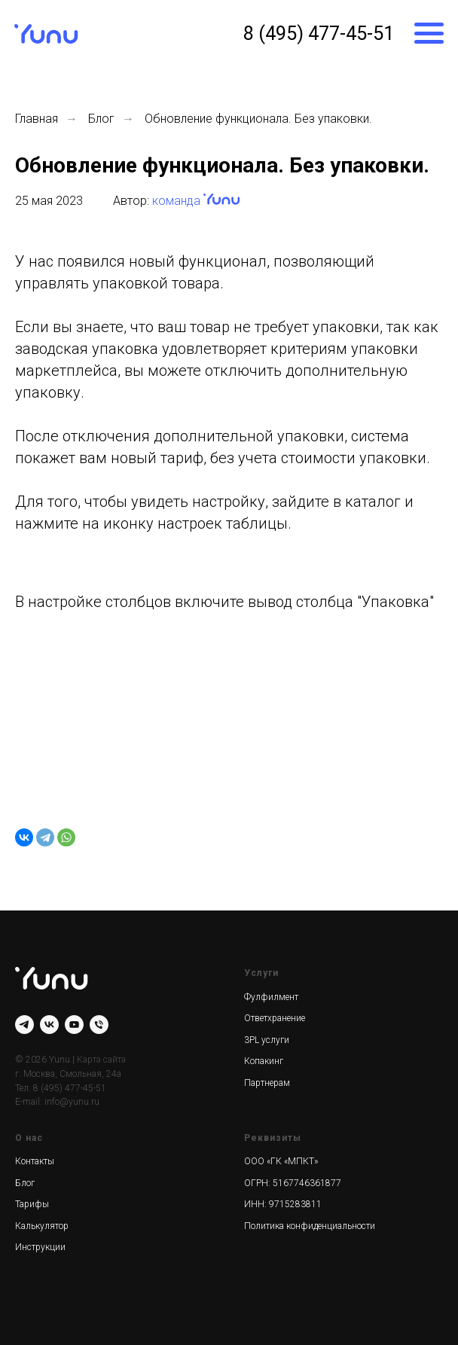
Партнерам (267, 1083)
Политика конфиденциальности (309, 1226)
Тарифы (32, 1204)
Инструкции (40, 1247)
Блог (101, 118)
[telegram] (24, 1024)
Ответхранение (274, 1018)
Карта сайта (101, 1059)
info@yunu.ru (71, 1101)
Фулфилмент (271, 997)
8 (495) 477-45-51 (318, 33)
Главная (36, 118)
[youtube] (74, 1024)
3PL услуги (266, 1040)
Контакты (34, 1161)
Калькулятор (42, 1226)
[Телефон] (99, 1024)
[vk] (49, 1024)
